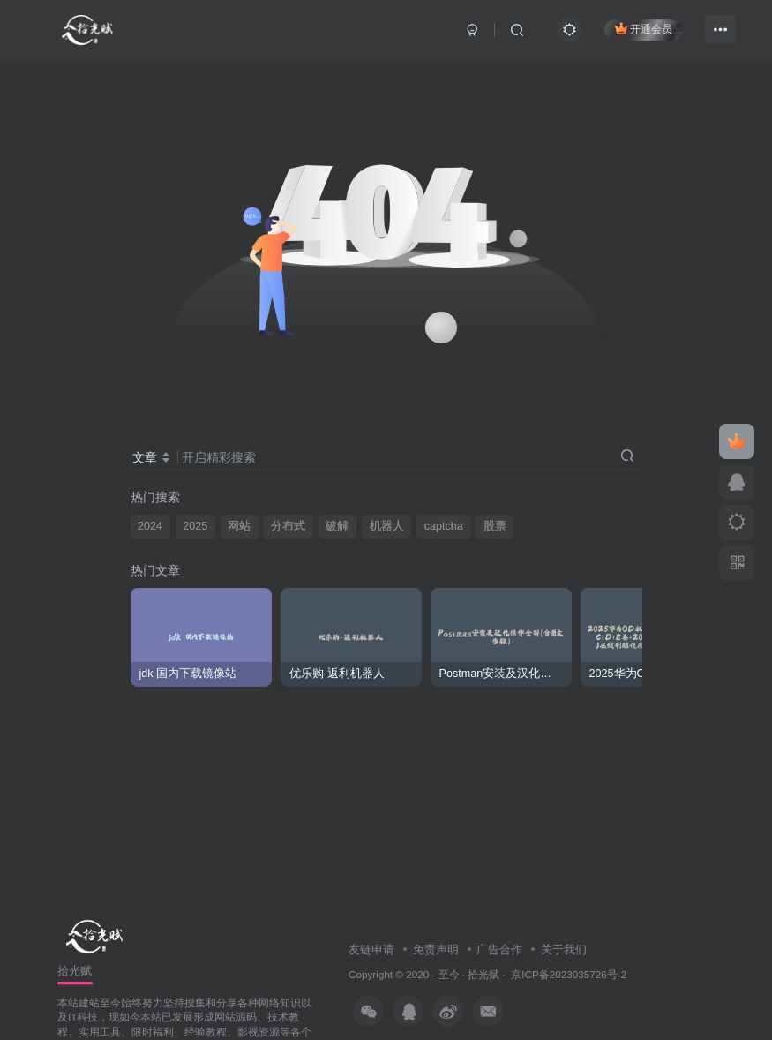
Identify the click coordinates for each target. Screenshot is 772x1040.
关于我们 (564, 949)
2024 (150, 526)
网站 (239, 526)
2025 (195, 526)
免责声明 (436, 949)
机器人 (387, 526)
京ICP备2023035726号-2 (568, 974)
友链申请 (371, 949)
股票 (494, 526)
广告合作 (499, 949)
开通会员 (643, 28)
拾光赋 (483, 974)
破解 (337, 526)
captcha (443, 526)
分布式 (288, 526)
